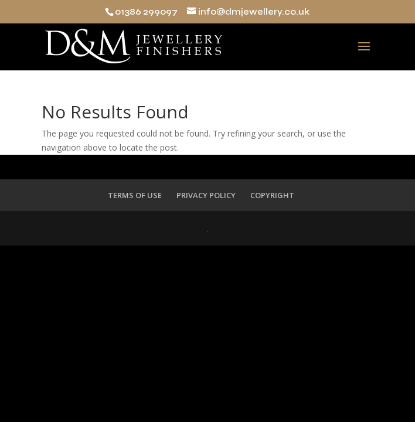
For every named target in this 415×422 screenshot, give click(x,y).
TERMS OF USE (135, 195)
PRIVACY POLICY (206, 195)
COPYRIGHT (272, 195)
